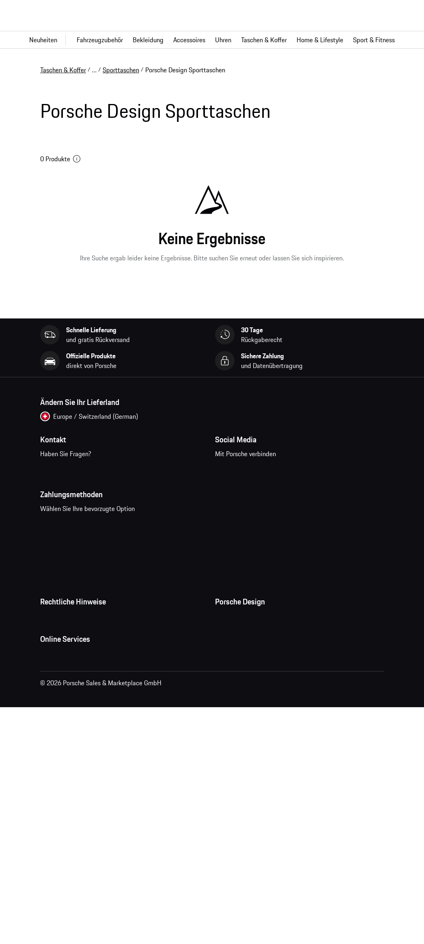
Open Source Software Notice (80, 728)
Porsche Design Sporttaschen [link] (185, 70)
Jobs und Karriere (238, 679)
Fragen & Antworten (67, 814)
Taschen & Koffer (63, 70)
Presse (224, 663)
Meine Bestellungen (67, 798)
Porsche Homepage (66, 830)
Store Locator (233, 728)
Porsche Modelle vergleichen (79, 879)
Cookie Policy (58, 712)
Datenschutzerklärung (70, 679)
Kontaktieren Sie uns (89, 498)
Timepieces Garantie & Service (257, 712)
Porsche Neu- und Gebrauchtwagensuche (96, 863)
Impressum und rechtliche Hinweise (89, 695)
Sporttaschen (121, 70)
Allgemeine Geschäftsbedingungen (87, 663)
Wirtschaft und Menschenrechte (83, 744)
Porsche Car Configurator (74, 846)
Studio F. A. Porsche (241, 695)
